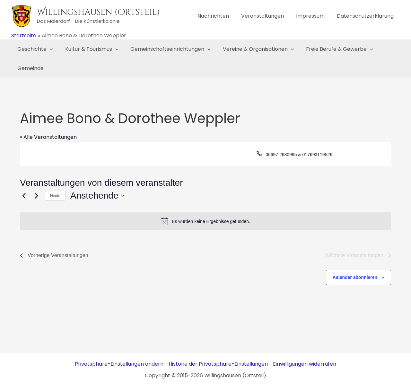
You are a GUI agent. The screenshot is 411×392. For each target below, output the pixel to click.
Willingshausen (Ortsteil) (98, 12)
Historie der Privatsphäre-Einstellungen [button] (218, 364)
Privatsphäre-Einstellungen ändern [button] (119, 364)
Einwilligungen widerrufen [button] (304, 364)
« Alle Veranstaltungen (48, 137)
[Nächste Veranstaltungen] (36, 196)
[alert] (205, 221)
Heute (55, 195)
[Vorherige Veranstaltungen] (24, 196)
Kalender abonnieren (355, 277)
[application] (49, 49)
